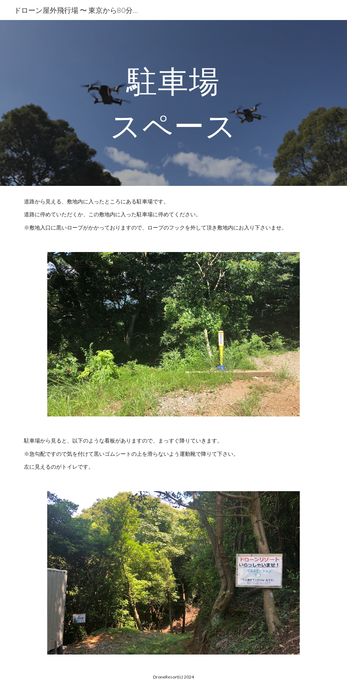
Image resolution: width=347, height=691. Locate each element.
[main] (173, 103)
